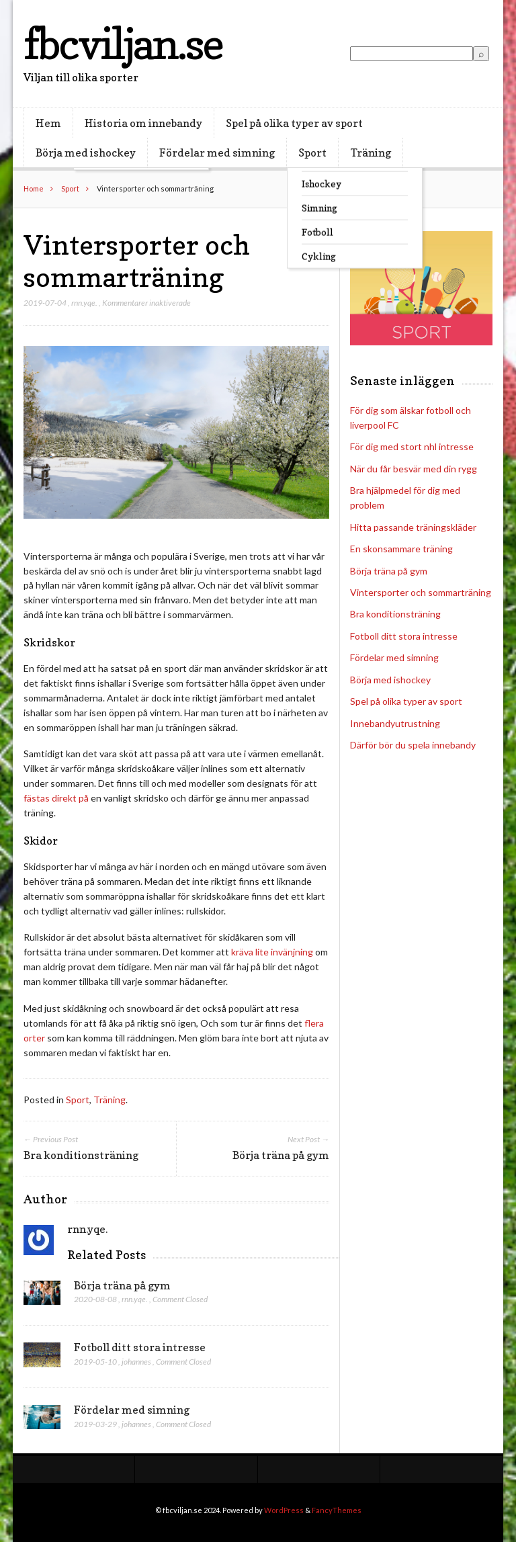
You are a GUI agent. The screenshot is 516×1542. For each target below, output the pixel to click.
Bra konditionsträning (395, 613)
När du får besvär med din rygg (413, 468)
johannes (136, 1362)
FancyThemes (336, 1510)
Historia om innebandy (143, 123)
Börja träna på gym (122, 1285)
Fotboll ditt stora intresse (140, 1347)
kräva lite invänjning (272, 951)
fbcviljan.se (123, 43)
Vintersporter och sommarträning (420, 592)
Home (34, 188)
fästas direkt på (56, 798)
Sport (312, 152)
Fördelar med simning (217, 152)
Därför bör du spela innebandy (413, 745)
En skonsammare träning (401, 548)
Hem (48, 123)
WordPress (284, 1510)
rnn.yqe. (84, 303)
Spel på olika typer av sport (294, 123)
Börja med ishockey (86, 152)
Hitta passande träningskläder (413, 527)
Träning (371, 152)
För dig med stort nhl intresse (412, 446)
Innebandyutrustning (395, 723)
